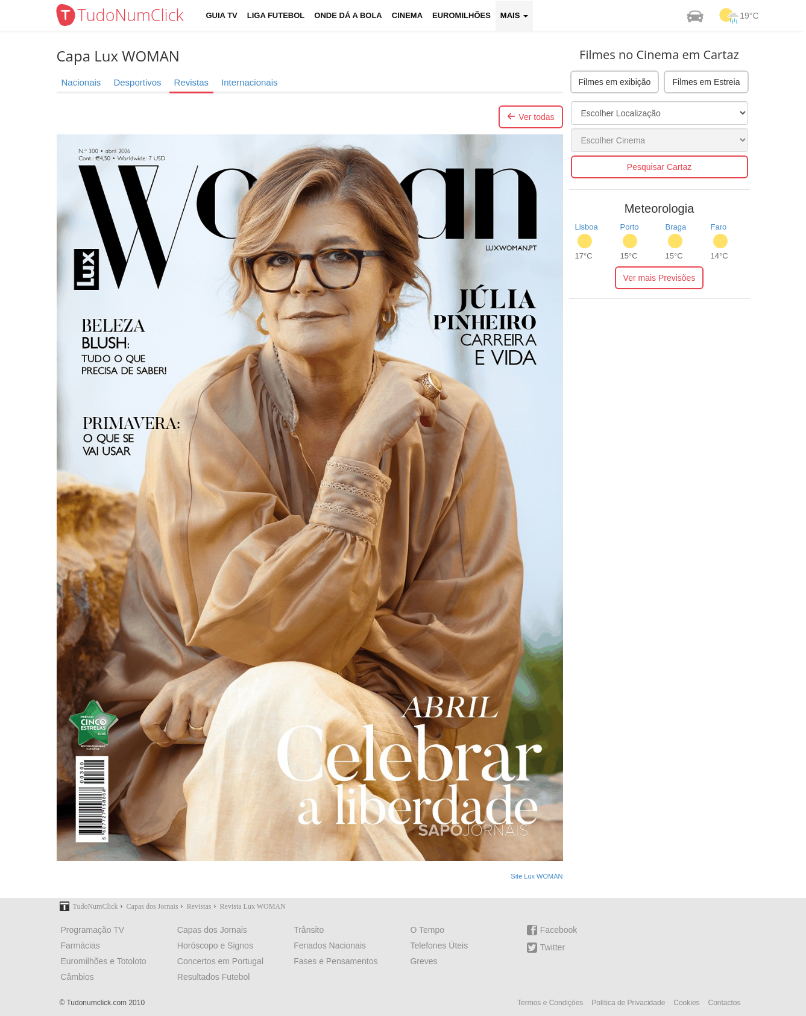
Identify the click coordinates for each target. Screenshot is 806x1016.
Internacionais (249, 82)
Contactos (724, 1003)
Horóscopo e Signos (215, 945)
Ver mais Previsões (659, 278)
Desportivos (137, 82)
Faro (719, 226)
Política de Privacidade (628, 1003)
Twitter (546, 947)
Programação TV (93, 930)
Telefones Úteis (439, 945)
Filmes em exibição (615, 82)
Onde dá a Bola (348, 15)
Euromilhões (461, 15)
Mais (514, 15)
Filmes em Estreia (706, 82)
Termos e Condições (550, 1003)
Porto (629, 226)
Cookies (686, 1003)
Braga (676, 226)
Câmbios (77, 977)
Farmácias (80, 945)
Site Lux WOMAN (536, 876)
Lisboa (586, 226)
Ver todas (530, 117)
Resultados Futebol (213, 977)
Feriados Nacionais (330, 945)
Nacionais (81, 82)
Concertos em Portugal (220, 961)
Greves (423, 961)
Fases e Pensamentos (335, 961)
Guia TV (222, 15)
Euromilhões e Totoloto (103, 961)
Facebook (552, 930)
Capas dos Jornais (212, 930)
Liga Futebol (276, 15)
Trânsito (309, 930)
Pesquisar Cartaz (659, 167)
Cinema (407, 15)
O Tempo (427, 930)
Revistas (191, 82)
